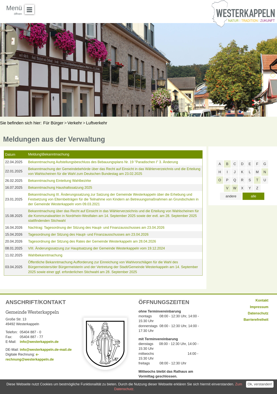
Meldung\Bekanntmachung (48, 154)
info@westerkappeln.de (39, 342)
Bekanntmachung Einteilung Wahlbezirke (59, 181)
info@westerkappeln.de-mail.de (46, 350)
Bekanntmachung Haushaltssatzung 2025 (60, 188)
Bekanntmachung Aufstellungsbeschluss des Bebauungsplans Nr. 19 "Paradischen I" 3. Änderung (103, 162)
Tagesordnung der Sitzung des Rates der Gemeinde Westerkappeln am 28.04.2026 (92, 241)
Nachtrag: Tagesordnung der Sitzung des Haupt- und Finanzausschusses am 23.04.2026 (96, 227)
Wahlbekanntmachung (45, 255)
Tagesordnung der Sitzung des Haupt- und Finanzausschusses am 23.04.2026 (88, 234)
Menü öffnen (30, 8)
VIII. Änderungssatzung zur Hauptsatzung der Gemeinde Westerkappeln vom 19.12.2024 (96, 248)
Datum (10, 154)
